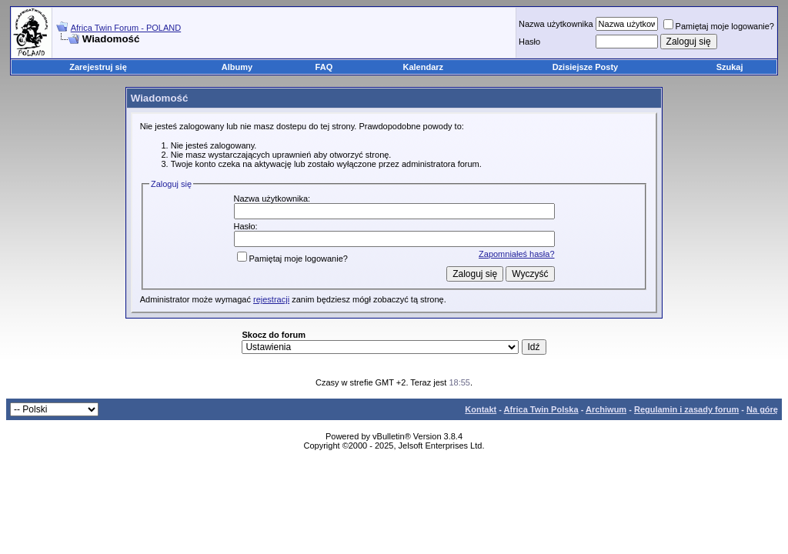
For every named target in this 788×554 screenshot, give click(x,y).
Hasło (529, 41)
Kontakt (480, 409)
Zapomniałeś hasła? (516, 254)
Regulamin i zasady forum (686, 409)
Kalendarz (423, 67)
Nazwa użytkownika (556, 23)
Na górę (762, 409)
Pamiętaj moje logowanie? (718, 26)
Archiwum (606, 409)
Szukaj (729, 67)
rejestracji (271, 299)
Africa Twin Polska (541, 409)
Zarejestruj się (98, 67)
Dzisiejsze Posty (586, 67)
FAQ (324, 67)
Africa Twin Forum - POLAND (126, 27)
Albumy (237, 67)
